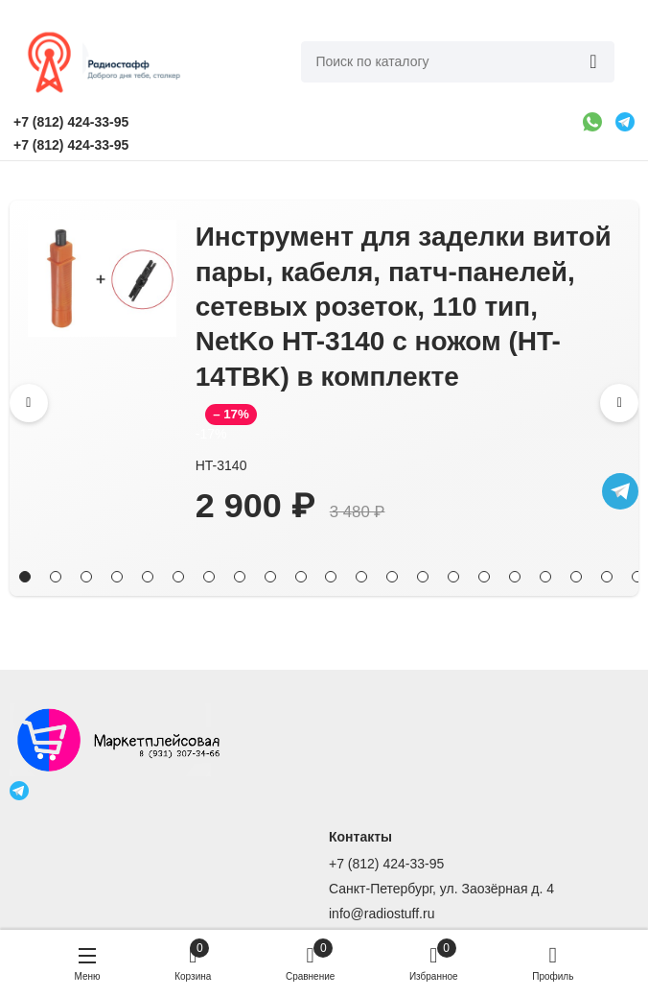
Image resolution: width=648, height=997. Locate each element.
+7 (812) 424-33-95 (386, 863)
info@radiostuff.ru (381, 913)
